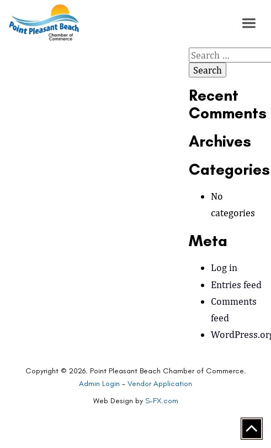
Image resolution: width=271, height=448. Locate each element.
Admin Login (99, 383)
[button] (249, 23)
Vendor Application (159, 383)
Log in (224, 267)
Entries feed (236, 284)
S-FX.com (161, 400)
